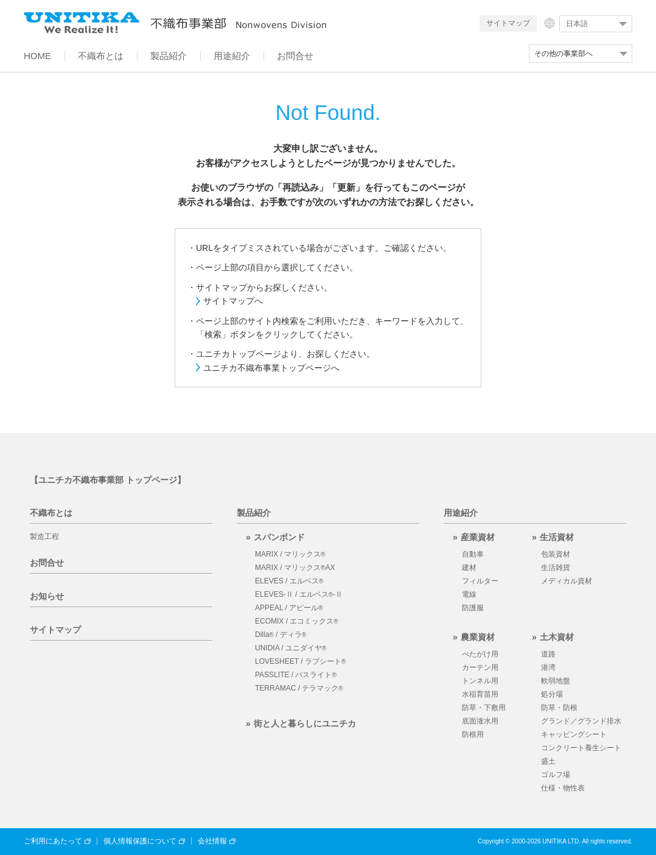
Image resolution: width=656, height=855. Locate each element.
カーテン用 (480, 667)
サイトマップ (508, 23)
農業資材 (478, 637)
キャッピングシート (574, 734)
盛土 (548, 761)
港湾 (548, 667)
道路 (548, 654)
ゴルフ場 (555, 774)
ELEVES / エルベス (289, 581)
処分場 (552, 694)
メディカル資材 (566, 581)
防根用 (473, 734)
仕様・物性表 (563, 788)
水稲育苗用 (480, 694)
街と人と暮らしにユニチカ (305, 723)
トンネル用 (480, 681)
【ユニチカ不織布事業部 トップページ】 (108, 480)
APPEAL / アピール (289, 607)
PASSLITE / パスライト (296, 674)
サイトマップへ (233, 301)
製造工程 (44, 536)
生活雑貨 (555, 567)
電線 (469, 594)
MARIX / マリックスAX (295, 567)
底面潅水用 (480, 721)
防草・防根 (559, 707)
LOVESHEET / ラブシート (300, 661)
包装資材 (555, 554)
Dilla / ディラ (280, 634)
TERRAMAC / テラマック (299, 688)
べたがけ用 (480, 654)
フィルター (480, 581)
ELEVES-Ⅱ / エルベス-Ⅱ (299, 594)
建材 (469, 567)
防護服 (473, 607)
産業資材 (478, 537)
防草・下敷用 (484, 707)
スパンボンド (279, 537)
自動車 (473, 554)
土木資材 (557, 637)
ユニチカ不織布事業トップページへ (271, 368)
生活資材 (557, 537)
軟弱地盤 (555, 681)
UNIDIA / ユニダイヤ (290, 648)
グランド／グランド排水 (581, 721)
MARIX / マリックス (290, 554)
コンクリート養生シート (581, 748)
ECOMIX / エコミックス (296, 621)
